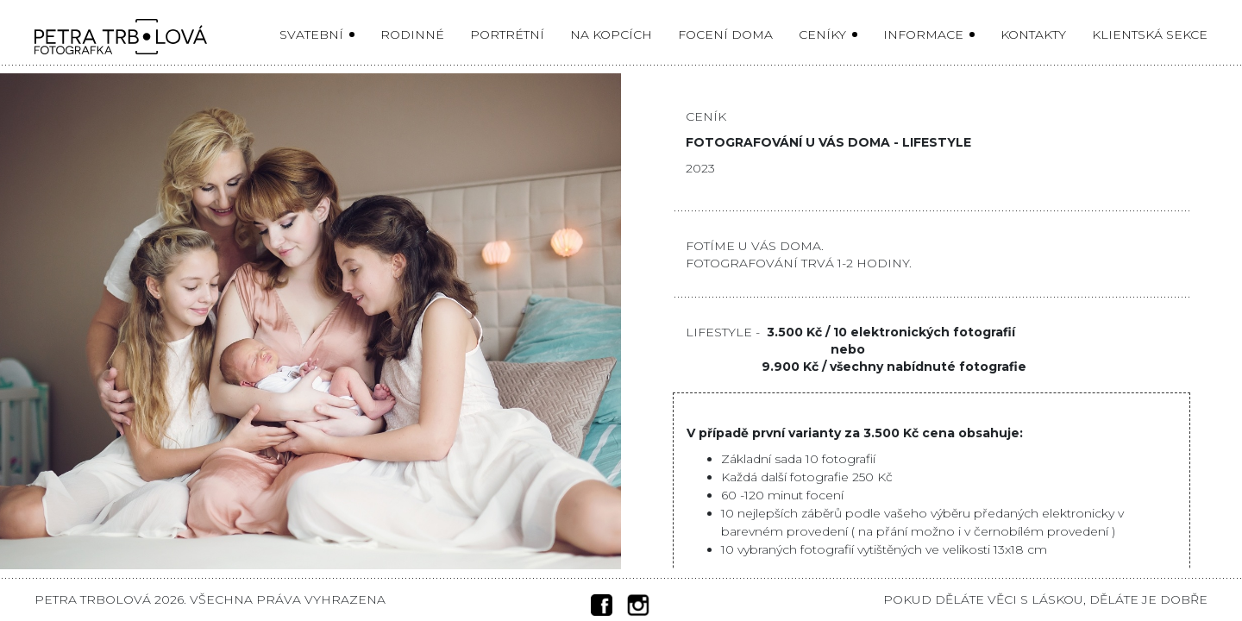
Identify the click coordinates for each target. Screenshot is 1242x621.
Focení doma (725, 34)
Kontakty (1033, 34)
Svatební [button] (313, 34)
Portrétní (507, 34)
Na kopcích (611, 34)
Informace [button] (925, 34)
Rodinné (412, 34)
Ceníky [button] (824, 34)
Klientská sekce (1150, 34)
